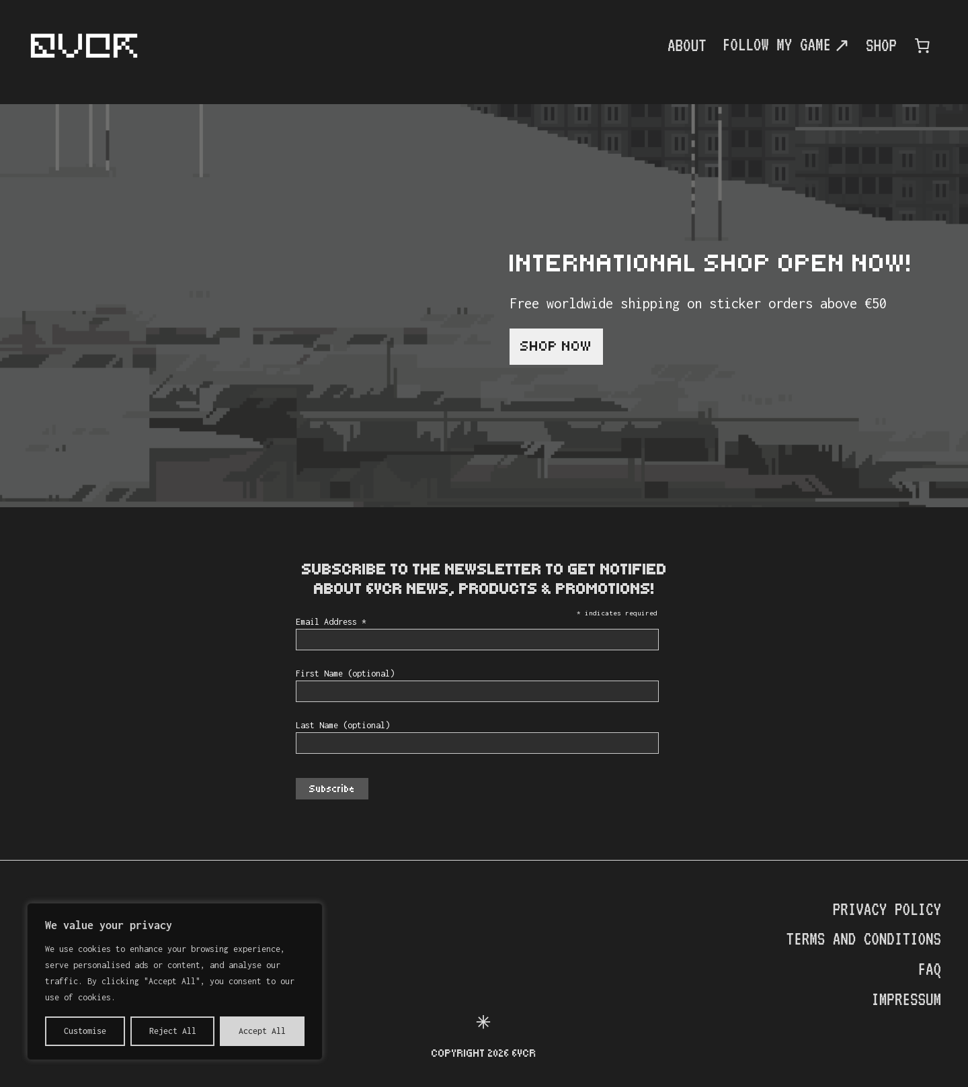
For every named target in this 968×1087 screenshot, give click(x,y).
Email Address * (331, 622)
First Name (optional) (345, 673)
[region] (175, 981)
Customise (85, 1031)
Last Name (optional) (343, 725)
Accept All (262, 1031)
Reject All (172, 1031)
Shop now (556, 346)
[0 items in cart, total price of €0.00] (922, 45)
